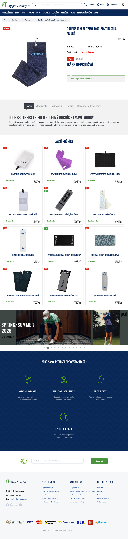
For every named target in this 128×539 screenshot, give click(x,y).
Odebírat (99, 461)
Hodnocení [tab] (56, 106)
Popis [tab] (29, 106)
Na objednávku (87, 52)
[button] (44, 348)
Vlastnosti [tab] (41, 106)
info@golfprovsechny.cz (19, 499)
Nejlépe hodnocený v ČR (56, 531)
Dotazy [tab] (69, 106)
